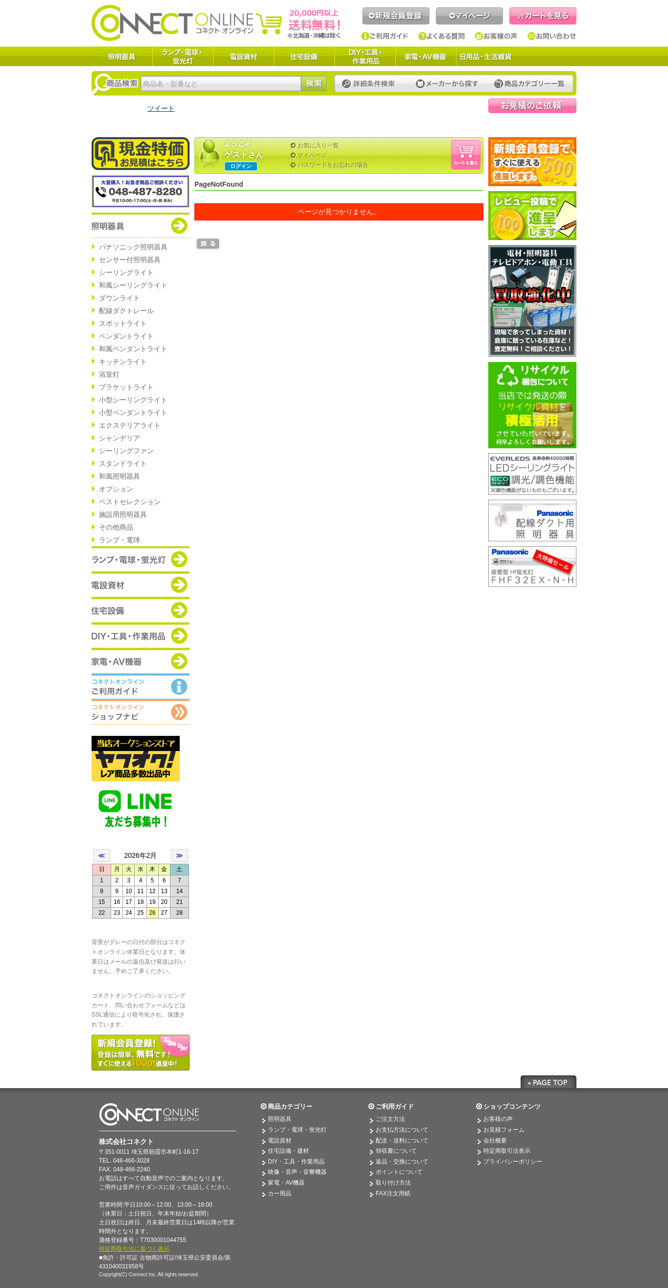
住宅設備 (304, 56)
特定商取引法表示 (506, 1150)
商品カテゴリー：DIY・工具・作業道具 (141, 635)
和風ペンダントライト (133, 349)
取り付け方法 (393, 1182)
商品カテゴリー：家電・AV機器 (141, 661)
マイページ (469, 15)
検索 (314, 83)
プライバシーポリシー (512, 1161)
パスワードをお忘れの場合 (333, 165)
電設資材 (243, 56)
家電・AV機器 (425, 56)
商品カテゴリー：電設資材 (141, 584)
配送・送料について (402, 1140)
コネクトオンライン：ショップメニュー (141, 712)
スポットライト (123, 323)
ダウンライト (119, 298)
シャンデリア (119, 438)
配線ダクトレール (126, 311)
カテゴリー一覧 (529, 84)
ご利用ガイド (384, 36)
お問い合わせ (551, 36)
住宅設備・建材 (288, 1150)
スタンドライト (123, 463)
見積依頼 (532, 105)
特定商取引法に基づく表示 (134, 1248)
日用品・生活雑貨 (486, 56)
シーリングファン (126, 451)
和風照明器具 (119, 476)
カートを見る (542, 15)
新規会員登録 (395, 15)
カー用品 (279, 1193)
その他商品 (116, 527)
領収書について (396, 1150)
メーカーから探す (447, 84)
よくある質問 (441, 36)
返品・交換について (402, 1161)
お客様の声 (496, 36)
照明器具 (122, 56)
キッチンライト (123, 361)
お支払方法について (402, 1129)
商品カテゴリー (290, 1106)
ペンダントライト (126, 336)
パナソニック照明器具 (133, 247)
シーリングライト (126, 272)
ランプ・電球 (119, 540)
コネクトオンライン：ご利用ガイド (141, 686)
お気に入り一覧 (318, 145)
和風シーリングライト (133, 285)
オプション (116, 489)
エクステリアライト (130, 425)
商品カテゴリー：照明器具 (141, 225)
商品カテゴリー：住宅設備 (141, 610)
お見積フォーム (504, 1129)
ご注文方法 (390, 1119)
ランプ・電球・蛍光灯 (182, 56)
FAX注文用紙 (393, 1193)
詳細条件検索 (371, 84)
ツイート (161, 108)
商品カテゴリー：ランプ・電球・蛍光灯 (141, 559)
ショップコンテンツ (512, 1106)
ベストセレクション (130, 502)
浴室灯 (109, 374)
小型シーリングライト (133, 400)
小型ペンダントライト (133, 412)
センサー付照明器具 (130, 260)
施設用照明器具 (123, 514)
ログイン (241, 166)
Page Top (548, 1081)
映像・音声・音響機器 (297, 1171)
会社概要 (495, 1140)
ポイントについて (399, 1171)
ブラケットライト (126, 387)
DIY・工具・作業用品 (364, 56)
